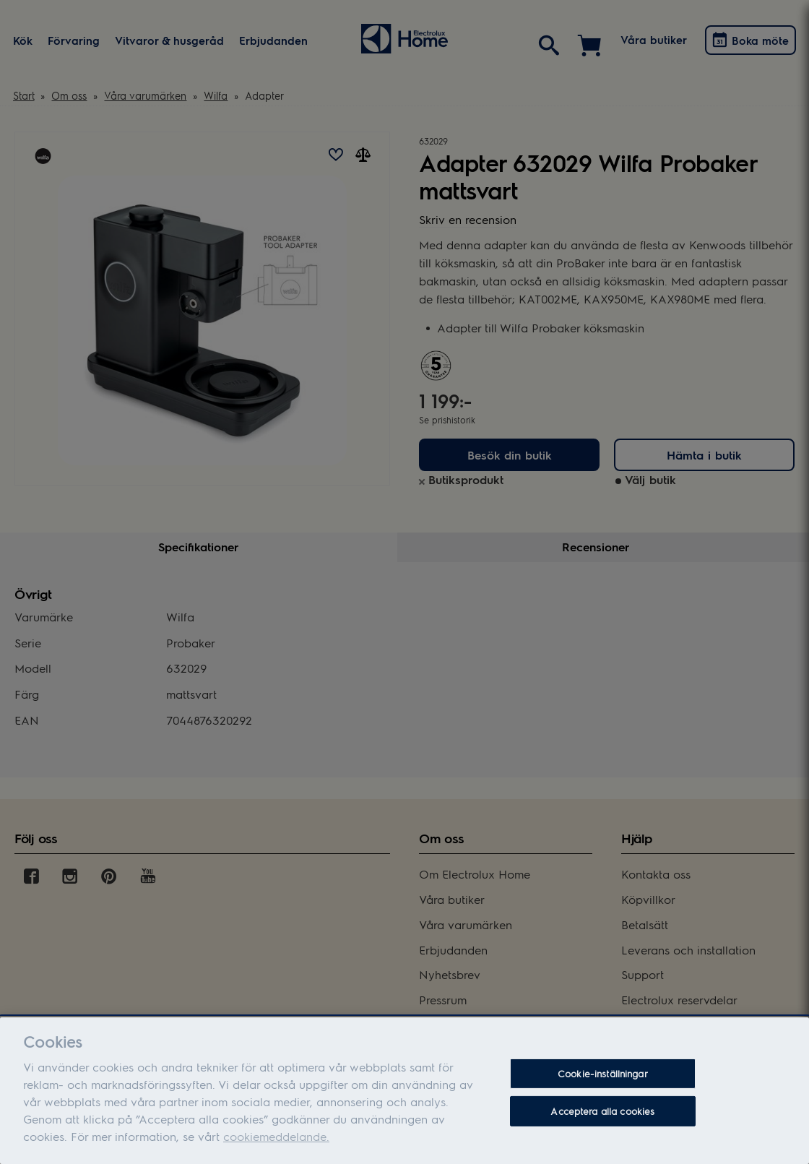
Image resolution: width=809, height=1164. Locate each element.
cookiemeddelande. (276, 1151)
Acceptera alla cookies (602, 1126)
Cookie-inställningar (603, 1089)
